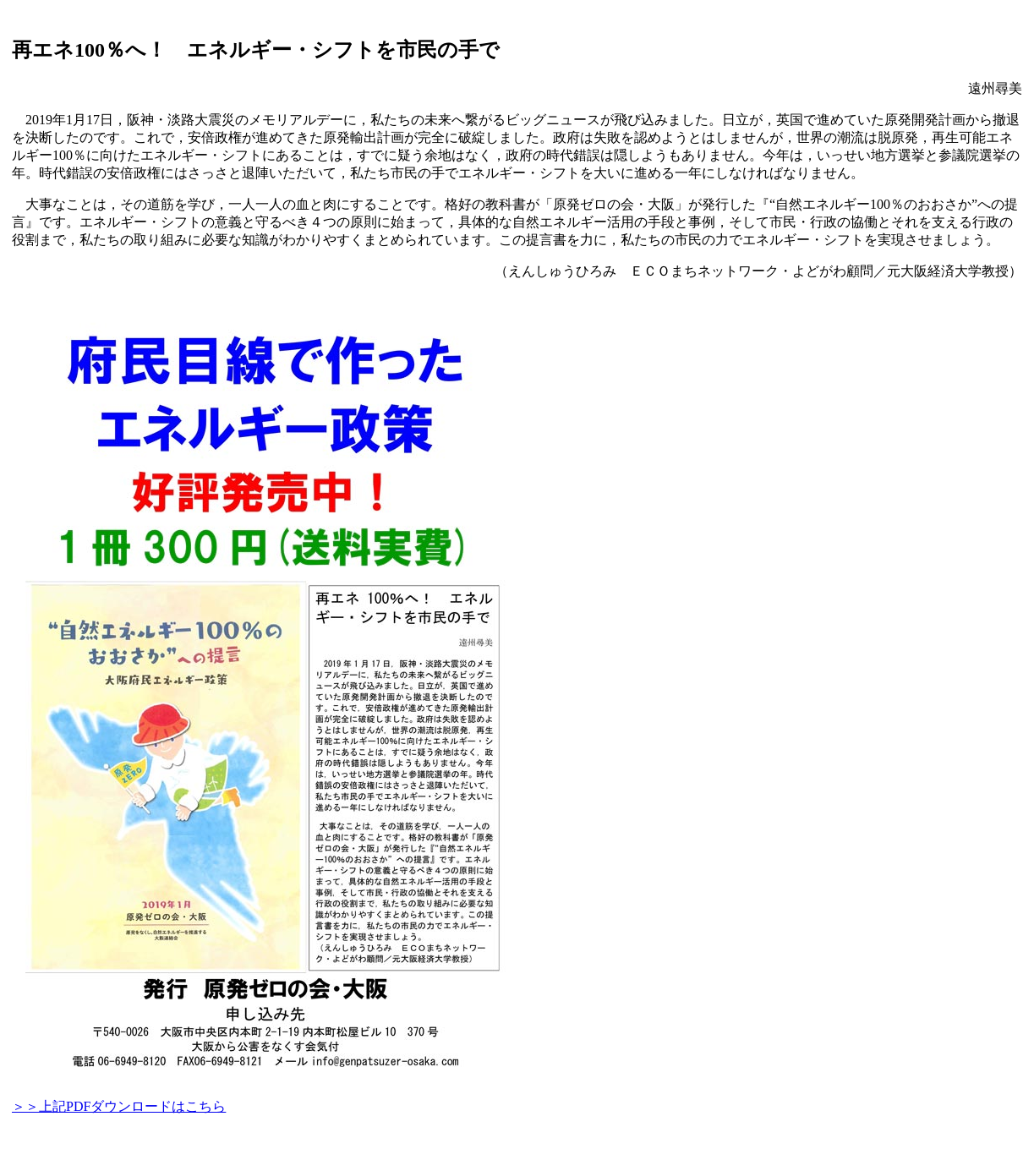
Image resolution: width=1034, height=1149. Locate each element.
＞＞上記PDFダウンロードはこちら (119, 1106)
